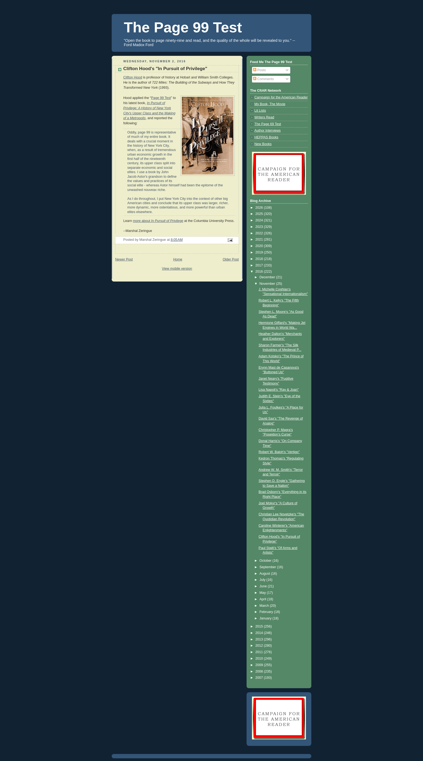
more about (158, 221)
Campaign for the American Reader (281, 97)
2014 (259, 633)
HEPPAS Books (266, 137)
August (265, 573)
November (268, 284)
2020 (259, 246)
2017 (259, 265)
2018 (259, 259)
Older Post (231, 259)
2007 (259, 678)
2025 (259, 214)
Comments (263, 79)
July (263, 580)
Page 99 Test (161, 98)
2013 (259, 639)
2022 (259, 233)
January (266, 618)
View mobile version (177, 268)
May (263, 593)
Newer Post (124, 259)
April (263, 599)
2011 (259, 652)
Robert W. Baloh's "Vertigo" (279, 452)
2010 (259, 658)
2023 (259, 227)
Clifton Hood (132, 77)
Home (177, 259)
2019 (259, 252)
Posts (259, 70)
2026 (259, 208)
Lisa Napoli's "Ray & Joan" (279, 390)
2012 (259, 645)
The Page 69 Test (267, 124)
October (266, 561)
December (268, 277)
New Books (263, 144)
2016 (259, 271)
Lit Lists (260, 110)
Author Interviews (267, 130)
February (267, 612)
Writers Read (264, 117)
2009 (259, 665)
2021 (259, 239)
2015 (259, 626)
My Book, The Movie (269, 104)
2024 (259, 220)
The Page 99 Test (183, 27)
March (265, 606)
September (268, 567)
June (264, 586)
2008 (259, 671)
